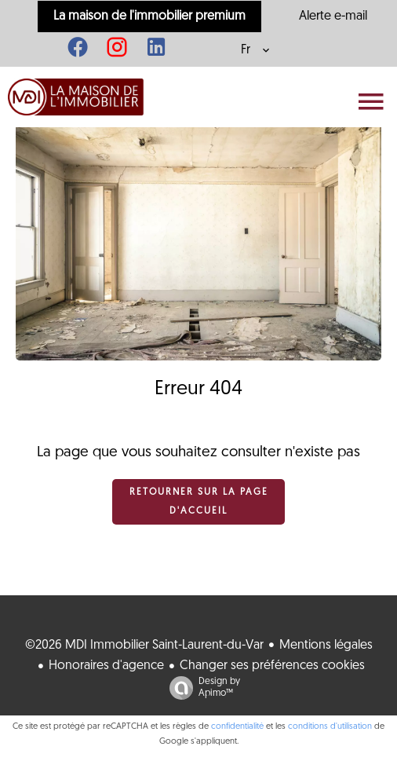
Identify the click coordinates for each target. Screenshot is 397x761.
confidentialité (237, 727)
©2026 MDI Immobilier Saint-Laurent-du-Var (144, 645)
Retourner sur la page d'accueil (198, 502)
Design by (201, 688)
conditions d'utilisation (330, 727)
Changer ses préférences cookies (272, 666)
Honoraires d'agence (106, 666)
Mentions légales (326, 645)
